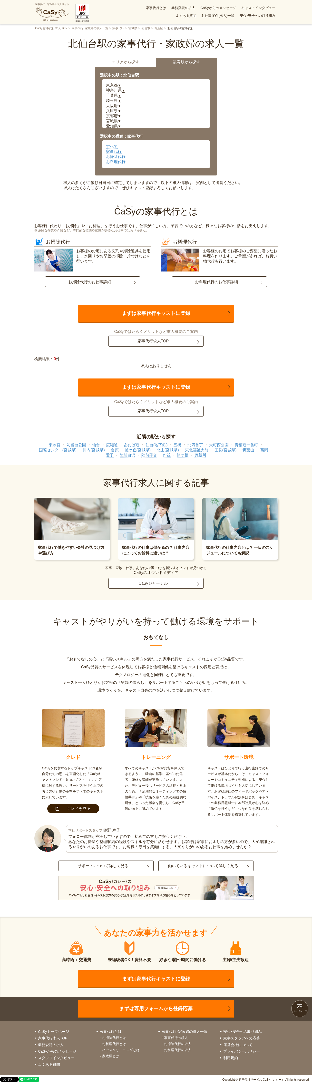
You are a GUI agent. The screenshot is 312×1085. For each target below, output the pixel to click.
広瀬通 (112, 445)
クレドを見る (73, 808)
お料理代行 (116, 162)
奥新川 (200, 455)
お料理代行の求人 (177, 1050)
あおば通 (131, 445)
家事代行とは (156, 8)
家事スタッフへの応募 (241, 1038)
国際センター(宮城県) (58, 450)
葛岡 (264, 450)
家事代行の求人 (176, 1038)
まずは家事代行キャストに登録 (156, 313)
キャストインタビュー (258, 8)
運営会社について (238, 1045)
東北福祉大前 (196, 450)
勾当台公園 (76, 445)
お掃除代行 (116, 157)
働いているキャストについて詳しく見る (203, 866)
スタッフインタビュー (56, 1058)
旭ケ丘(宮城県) (138, 450)
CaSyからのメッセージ (218, 8)
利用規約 (230, 1058)
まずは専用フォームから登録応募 (156, 1008)
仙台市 (145, 28)
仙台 (96, 445)
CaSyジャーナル (152, 583)
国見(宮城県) (225, 450)
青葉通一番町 (246, 445)
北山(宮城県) (168, 450)
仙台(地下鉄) (157, 445)
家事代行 (118, 28)
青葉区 (158, 28)
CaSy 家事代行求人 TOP (51, 28)
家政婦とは (110, 1056)
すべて (112, 146)
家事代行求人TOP (153, 341)
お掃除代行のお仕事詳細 (89, 282)
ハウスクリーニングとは (121, 1050)
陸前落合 (149, 455)
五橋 (177, 445)
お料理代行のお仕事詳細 (216, 282)
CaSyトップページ (53, 1031)
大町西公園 (219, 445)
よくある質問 (186, 16)
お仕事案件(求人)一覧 (217, 16)
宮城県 (132, 28)
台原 (115, 450)
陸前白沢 (127, 455)
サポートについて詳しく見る (103, 866)
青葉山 (248, 450)
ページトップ (299, 1011)
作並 (167, 455)
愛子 (110, 455)
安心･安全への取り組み (257, 16)
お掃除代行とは (114, 1038)
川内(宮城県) (94, 450)
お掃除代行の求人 (177, 1044)
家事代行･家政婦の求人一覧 (90, 28)
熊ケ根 (182, 455)
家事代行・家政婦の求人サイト (52, 12)
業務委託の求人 (183, 8)
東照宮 (54, 445)
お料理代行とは (114, 1044)
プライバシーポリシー (241, 1051)
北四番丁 (195, 445)
